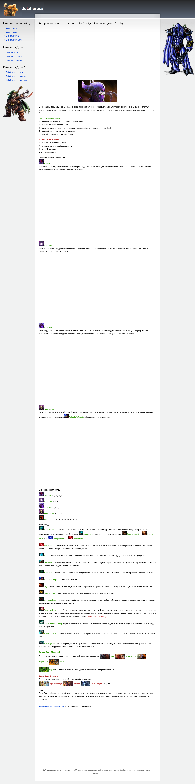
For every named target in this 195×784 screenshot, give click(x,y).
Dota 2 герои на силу (15, 72)
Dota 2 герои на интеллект (17, 80)
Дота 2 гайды (11, 32)
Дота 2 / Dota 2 (12, 28)
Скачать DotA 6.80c (14, 40)
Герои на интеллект (14, 60)
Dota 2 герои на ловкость (16, 76)
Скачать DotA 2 (12, 36)
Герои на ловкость (14, 56)
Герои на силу (12, 52)
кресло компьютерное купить (51, 706)
